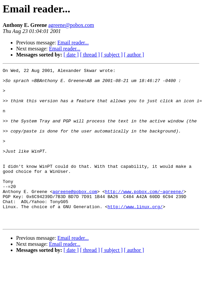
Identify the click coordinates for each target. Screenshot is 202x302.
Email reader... (73, 42)
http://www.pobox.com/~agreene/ (144, 217)
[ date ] (71, 55)
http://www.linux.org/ (135, 235)
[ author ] (134, 55)
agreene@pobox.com (71, 25)
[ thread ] (90, 55)
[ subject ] (112, 55)
